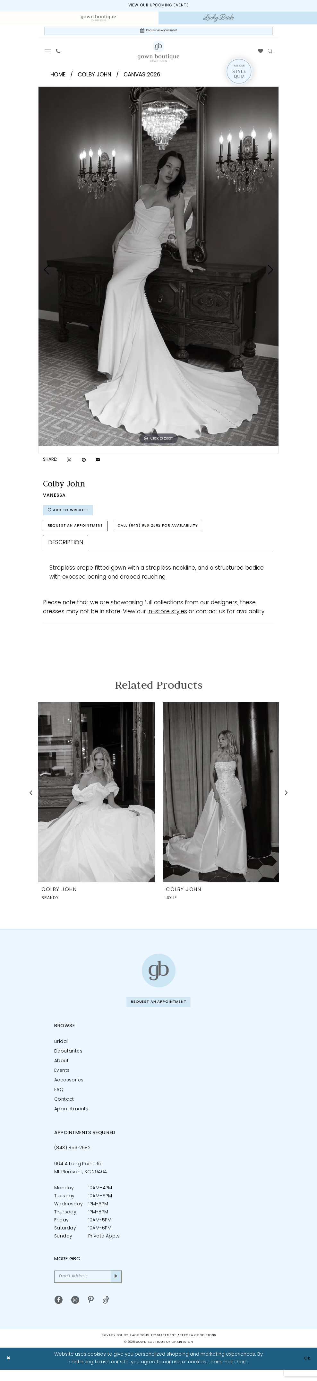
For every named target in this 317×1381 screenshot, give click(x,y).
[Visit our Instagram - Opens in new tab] (75, 1311)
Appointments (71, 1118)
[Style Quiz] (239, 73)
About (61, 1070)
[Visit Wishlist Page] (261, 53)
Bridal (61, 1050)
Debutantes (68, 1060)
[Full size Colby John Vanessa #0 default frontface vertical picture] (158, 268)
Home (57, 77)
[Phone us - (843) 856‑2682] (58, 53)
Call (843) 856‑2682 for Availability (176, 532)
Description (65, 550)
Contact (64, 1108)
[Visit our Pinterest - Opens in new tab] (91, 1311)
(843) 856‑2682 (72, 1157)
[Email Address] (88, 1287)
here (242, 1373)
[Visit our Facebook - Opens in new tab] (58, 1311)
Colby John (94, 77)
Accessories (68, 1089)
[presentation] (96, 800)
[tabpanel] (158, 268)
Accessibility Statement (154, 1346)
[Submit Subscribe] (115, 1287)
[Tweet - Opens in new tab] (69, 462)
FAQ (59, 1099)
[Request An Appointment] (158, 32)
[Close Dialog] (9, 1370)
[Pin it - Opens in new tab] (83, 462)
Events (62, 1079)
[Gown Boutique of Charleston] (159, 978)
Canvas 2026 (142, 77)
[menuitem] (98, 18)
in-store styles (167, 619)
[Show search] (270, 53)
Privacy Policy (114, 1346)
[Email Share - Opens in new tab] (98, 462)
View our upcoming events (158, 6)
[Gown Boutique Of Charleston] (158, 53)
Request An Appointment (80, 532)
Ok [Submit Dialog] (306, 1369)
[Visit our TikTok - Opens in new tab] (105, 1311)
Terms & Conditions (198, 1346)
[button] (48, 53)
